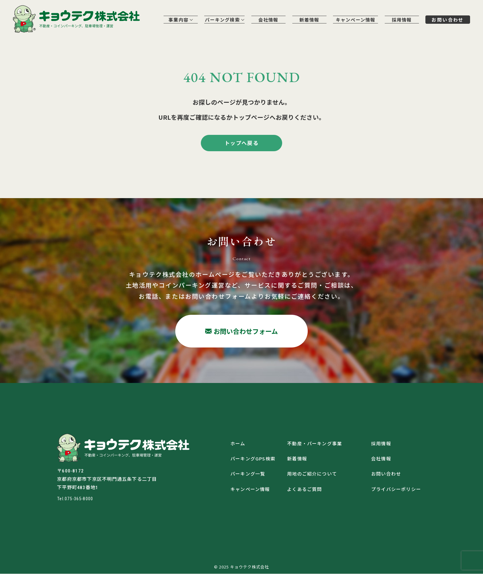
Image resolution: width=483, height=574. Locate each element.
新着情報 (308, 20)
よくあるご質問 (304, 489)
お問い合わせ (447, 19)
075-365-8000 (81, 499)
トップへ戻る (241, 143)
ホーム (238, 443)
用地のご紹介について (312, 474)
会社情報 (267, 20)
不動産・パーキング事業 (314, 443)
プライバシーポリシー (396, 489)
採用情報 (401, 20)
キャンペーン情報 (354, 20)
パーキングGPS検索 (253, 458)
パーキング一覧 (248, 474)
